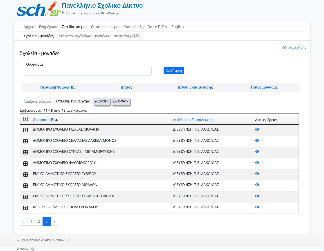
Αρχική (30, 26)
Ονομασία (34, 64)
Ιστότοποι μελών (126, 35)
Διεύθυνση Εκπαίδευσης (193, 119)
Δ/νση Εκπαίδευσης (195, 87)
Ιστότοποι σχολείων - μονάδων (83, 35)
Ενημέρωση (48, 26)
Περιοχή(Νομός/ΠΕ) (57, 87)
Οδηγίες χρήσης (294, 47)
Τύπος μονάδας (264, 87)
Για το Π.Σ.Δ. (157, 26)
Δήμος (126, 87)
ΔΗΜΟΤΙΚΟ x (120, 101)
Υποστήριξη (134, 26)
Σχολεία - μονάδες (39, 35)
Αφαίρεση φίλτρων (37, 101)
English (177, 26)
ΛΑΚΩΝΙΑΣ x (101, 101)
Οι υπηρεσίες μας (105, 26)
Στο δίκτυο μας (74, 26)
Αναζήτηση (174, 70)
